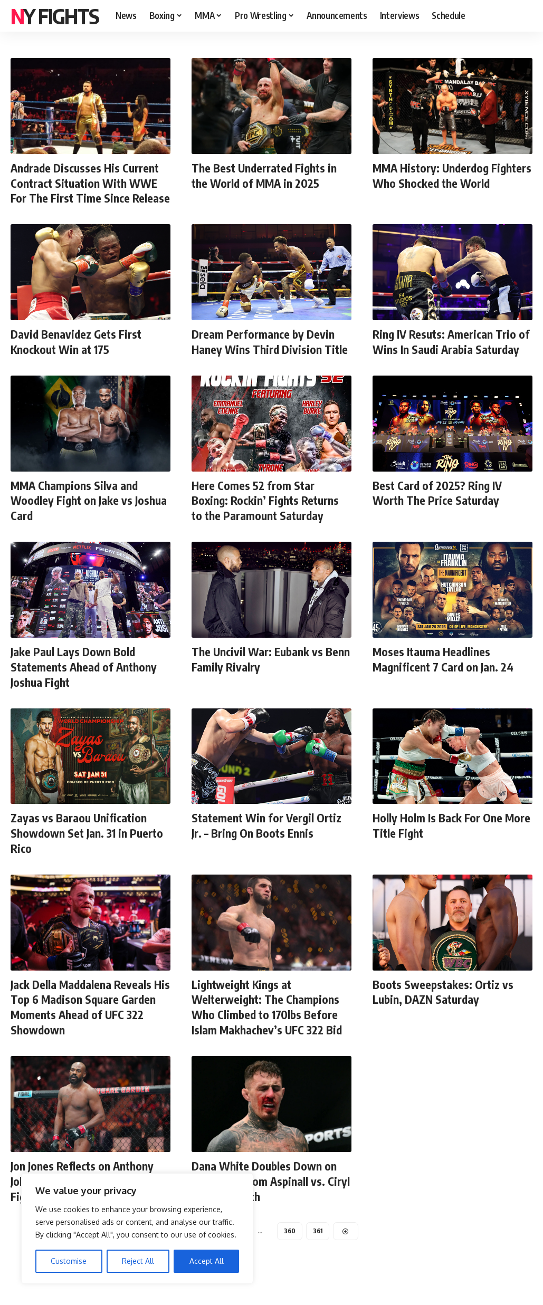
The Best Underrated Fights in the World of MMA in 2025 (266, 175)
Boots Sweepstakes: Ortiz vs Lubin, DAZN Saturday (444, 1005)
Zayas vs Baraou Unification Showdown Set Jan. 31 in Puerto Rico (89, 846)
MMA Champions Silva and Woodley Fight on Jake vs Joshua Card (90, 514)
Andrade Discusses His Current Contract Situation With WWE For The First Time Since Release (86, 190)
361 (318, 1243)
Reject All (138, 1260)
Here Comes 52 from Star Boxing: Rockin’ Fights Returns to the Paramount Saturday (267, 514)
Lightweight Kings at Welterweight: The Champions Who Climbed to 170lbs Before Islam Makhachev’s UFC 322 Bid (269, 1020)
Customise (69, 1260)
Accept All (206, 1260)
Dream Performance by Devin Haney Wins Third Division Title (270, 356)
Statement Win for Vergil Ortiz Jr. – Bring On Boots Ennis (268, 839)
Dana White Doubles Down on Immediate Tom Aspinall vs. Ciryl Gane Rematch (265, 1193)
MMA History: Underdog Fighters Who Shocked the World (438, 182)
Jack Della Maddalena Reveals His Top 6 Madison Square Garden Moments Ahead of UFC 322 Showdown (88, 1020)
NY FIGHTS (55, 15)
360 (289, 1243)
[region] (137, 1228)
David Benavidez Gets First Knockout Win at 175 (78, 356)
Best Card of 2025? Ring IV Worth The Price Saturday (438, 507)
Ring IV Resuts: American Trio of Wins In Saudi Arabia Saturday (452, 356)
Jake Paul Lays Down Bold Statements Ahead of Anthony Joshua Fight (85, 680)
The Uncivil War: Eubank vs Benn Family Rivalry (258, 673)
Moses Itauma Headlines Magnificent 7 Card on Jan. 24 (445, 673)
